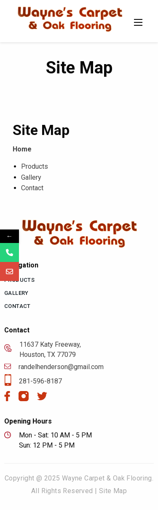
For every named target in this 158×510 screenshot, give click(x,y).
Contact (32, 188)
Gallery (31, 177)
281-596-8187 (33, 381)
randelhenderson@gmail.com (54, 367)
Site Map (113, 491)
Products (34, 166)
